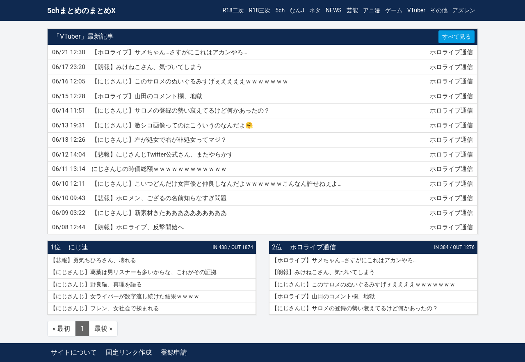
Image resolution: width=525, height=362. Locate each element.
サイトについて (74, 352)
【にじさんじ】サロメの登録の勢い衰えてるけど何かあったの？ (355, 308)
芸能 (352, 10)
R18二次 (233, 10)
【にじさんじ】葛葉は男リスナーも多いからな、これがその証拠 (133, 272)
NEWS (334, 10)
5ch (280, 10)
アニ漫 (371, 10)
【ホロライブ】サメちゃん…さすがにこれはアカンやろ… (344, 260)
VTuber (416, 10)
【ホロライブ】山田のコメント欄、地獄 (323, 296)
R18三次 (259, 10)
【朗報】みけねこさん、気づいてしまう (323, 272)
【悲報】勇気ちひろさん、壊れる (93, 260)
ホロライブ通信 (313, 247)
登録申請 (174, 352)
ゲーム (393, 10)
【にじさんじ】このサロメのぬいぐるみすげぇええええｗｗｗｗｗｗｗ (363, 284)
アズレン (463, 10)
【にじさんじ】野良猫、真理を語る (96, 284)
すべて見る (456, 36)
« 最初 (61, 328)
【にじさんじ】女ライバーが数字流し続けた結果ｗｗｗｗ (124, 296)
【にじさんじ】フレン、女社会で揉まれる (104, 308)
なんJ (297, 10)
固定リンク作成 (129, 352)
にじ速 (78, 247)
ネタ (315, 10)
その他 (438, 10)
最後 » (103, 328)
